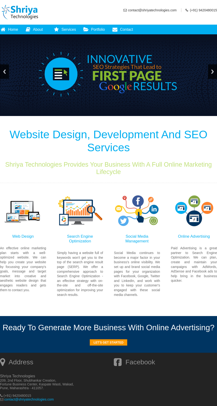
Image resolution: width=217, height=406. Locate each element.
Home (9, 29)
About (34, 29)
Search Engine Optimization (80, 238)
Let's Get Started (108, 342)
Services (64, 29)
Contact (122, 29)
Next (212, 71)
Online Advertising (194, 236)
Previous (4, 71)
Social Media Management (137, 238)
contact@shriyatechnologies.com (152, 10)
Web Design (23, 236)
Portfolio (94, 29)
